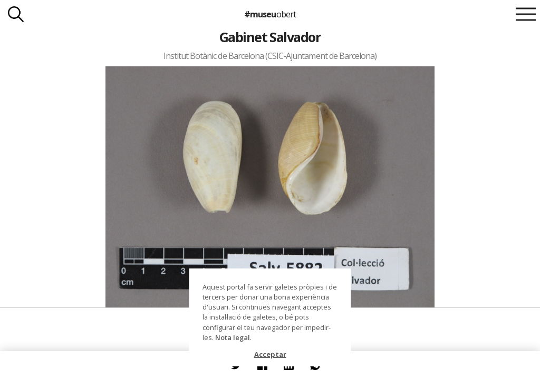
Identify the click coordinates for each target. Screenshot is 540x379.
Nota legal (232, 337)
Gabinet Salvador (270, 37)
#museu (269, 14)
